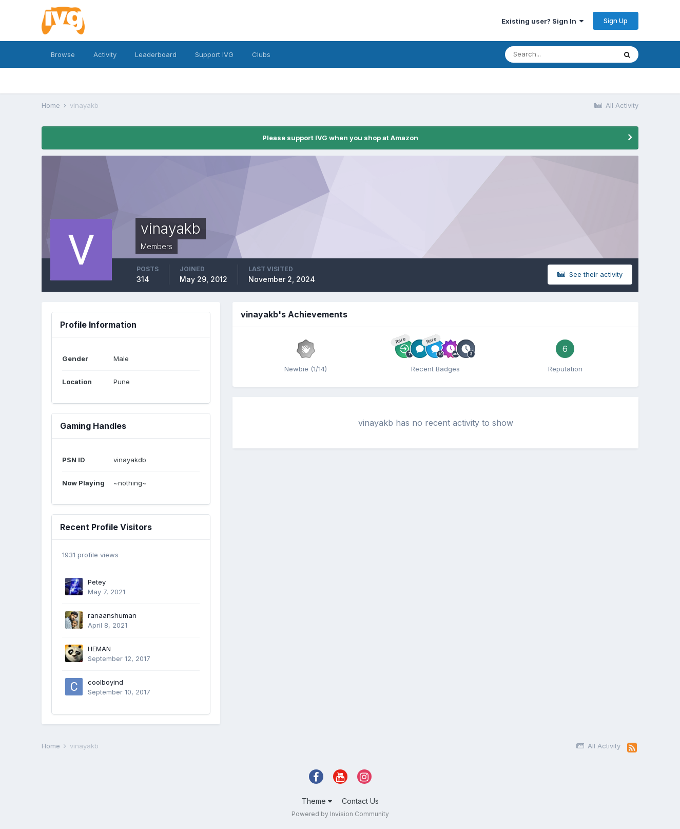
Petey (97, 582)
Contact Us (360, 801)
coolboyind (105, 682)
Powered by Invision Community (340, 814)
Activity (104, 54)
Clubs (261, 54)
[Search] (560, 54)
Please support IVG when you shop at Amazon (340, 138)
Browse (63, 54)
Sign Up (616, 20)
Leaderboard (156, 54)
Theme (317, 801)
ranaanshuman (112, 615)
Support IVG (214, 54)
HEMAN (99, 649)
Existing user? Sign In (542, 21)
